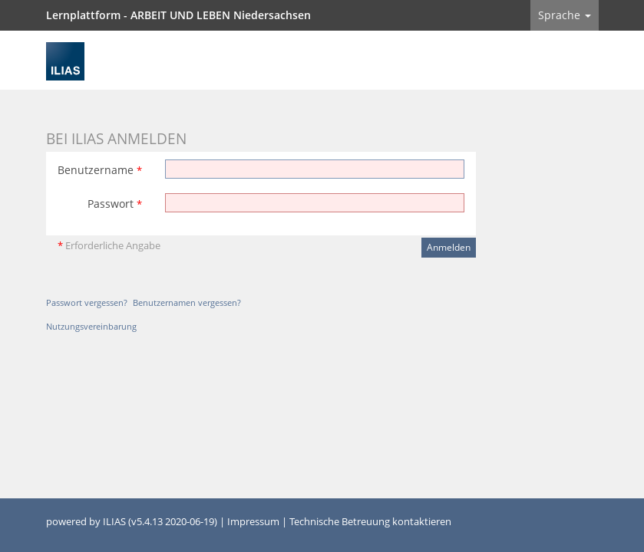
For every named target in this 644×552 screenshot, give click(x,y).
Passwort (115, 203)
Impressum (253, 521)
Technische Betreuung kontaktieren (370, 521)
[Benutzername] (314, 169)
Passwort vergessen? (86, 302)
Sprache (564, 15)
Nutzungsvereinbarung (91, 326)
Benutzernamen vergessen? (187, 302)
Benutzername (100, 170)
